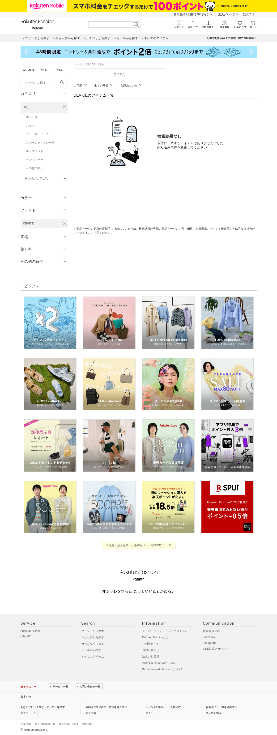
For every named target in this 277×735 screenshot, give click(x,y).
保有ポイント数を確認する (221, 707)
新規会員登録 (211, 631)
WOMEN (28, 70)
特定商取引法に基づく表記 (159, 663)
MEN (44, 70)
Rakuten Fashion (31, 630)
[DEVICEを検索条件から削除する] (64, 223)
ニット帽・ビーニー (39, 134)
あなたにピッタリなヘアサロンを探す (43, 707)
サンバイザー (34, 159)
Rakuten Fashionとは (155, 637)
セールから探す (91, 650)
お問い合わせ (150, 650)
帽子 (27, 107)
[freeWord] (44, 82)
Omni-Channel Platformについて (162, 669)
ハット (30, 125)
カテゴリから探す (92, 643)
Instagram (209, 643)
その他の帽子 (34, 168)
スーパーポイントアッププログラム (165, 631)
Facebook (209, 637)
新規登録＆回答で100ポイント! (193, 14)
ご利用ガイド (150, 643)
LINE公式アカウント (216, 648)
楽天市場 (248, 14)
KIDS (59, 70)
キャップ (32, 117)
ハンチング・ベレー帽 (40, 142)
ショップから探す (92, 637)
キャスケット (34, 151)
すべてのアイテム (92, 656)
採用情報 (86, 724)
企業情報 (26, 724)
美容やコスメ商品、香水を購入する (106, 707)
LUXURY (26, 636)
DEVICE (90, 64)
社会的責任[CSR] (68, 724)
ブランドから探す (92, 631)
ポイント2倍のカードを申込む (163, 707)
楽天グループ (226, 14)
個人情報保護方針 (44, 724)
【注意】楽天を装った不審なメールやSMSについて (138, 545)
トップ (78, 64)
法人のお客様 (150, 656)
